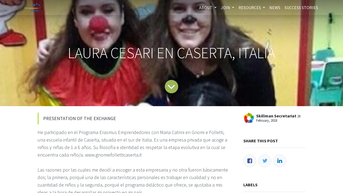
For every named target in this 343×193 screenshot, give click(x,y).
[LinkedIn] (279, 160)
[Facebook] (249, 160)
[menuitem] (274, 7)
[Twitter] (264, 160)
